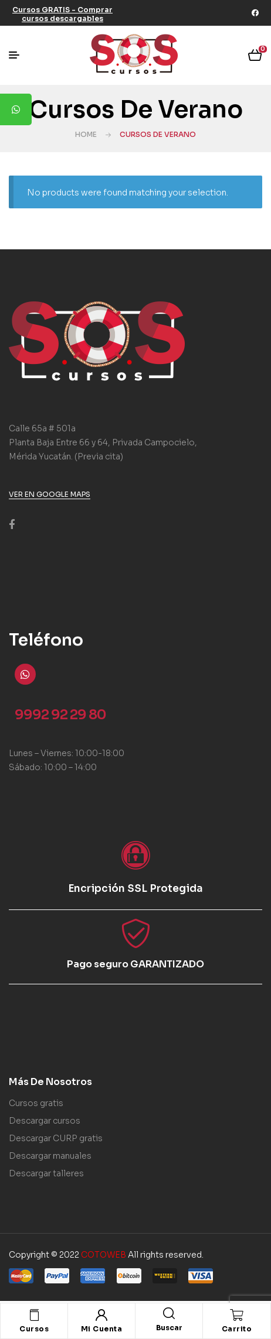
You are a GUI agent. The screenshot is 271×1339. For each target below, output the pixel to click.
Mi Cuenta (102, 1328)
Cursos (34, 1328)
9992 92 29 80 (60, 714)
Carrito (237, 1328)
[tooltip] (16, 109)
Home (86, 134)
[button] (62, 14)
